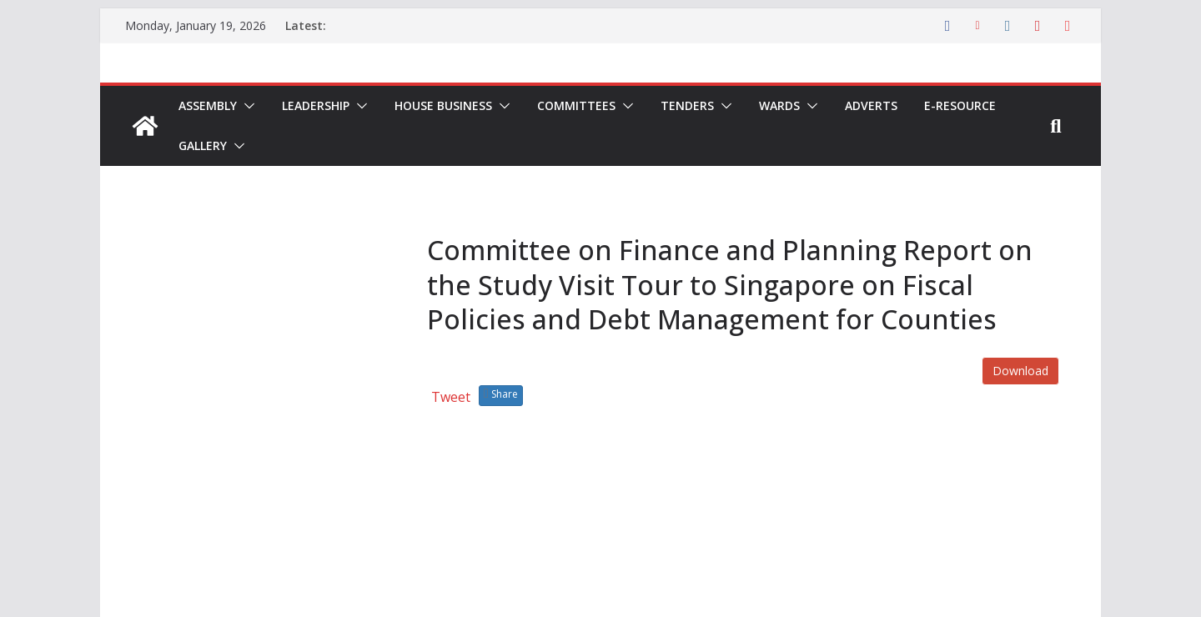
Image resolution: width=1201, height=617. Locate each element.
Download (1020, 371)
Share (501, 394)
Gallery (202, 145)
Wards (779, 105)
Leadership (315, 105)
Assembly (207, 105)
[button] (246, 106)
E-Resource (960, 105)
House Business (443, 105)
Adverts (871, 105)
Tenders (687, 105)
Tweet (450, 397)
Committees (576, 105)
